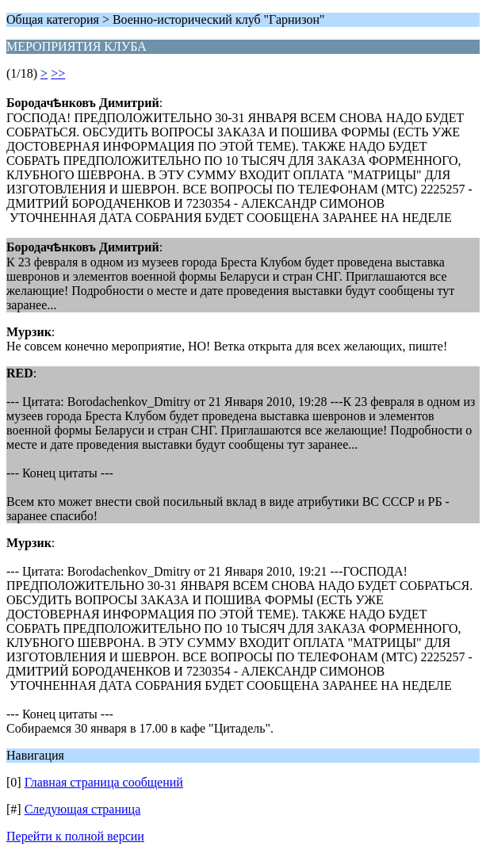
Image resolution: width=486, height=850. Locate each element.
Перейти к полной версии (75, 836)
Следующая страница (83, 809)
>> (58, 73)
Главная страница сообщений (104, 782)
